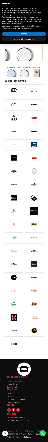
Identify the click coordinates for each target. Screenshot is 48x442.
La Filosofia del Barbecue (17, 399)
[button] (45, 3)
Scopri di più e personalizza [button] (24, 39)
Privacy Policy (12, 384)
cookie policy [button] (6, 15)
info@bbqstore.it (18, 417)
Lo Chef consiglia (13, 402)
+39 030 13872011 (22, 420)
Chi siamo (11, 393)
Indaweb (27, 437)
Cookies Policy (12, 387)
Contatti (10, 396)
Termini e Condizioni (15, 381)
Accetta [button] (24, 34)
